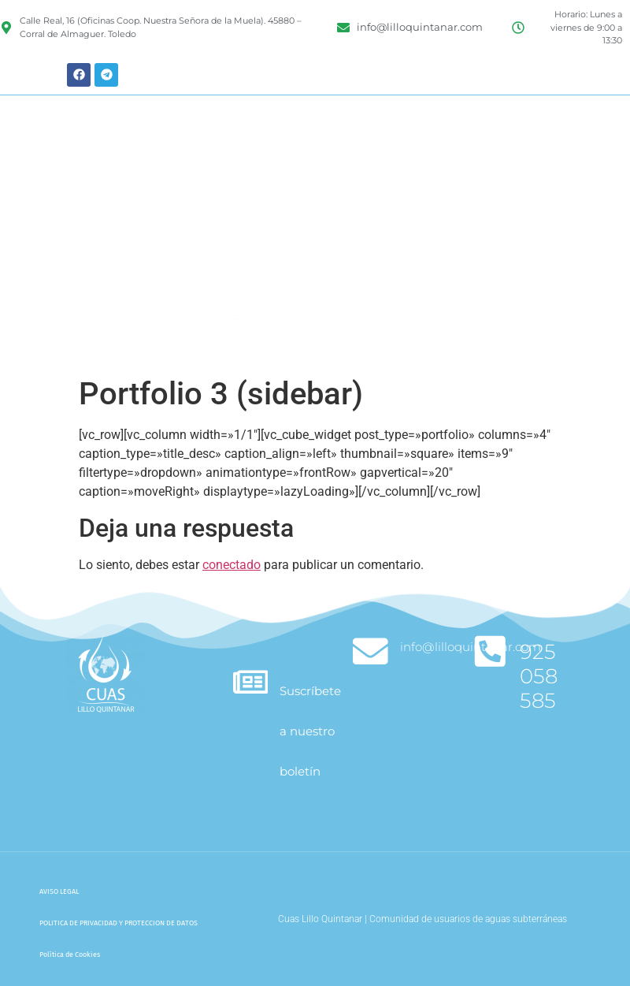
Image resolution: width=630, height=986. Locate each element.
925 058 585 (540, 676)
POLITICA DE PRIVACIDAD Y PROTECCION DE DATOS (118, 923)
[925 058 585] (491, 652)
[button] (237, 342)
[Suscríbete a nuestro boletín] (251, 682)
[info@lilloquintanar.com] (371, 652)
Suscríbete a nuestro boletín (312, 731)
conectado (231, 564)
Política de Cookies (69, 954)
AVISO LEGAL (59, 891)
